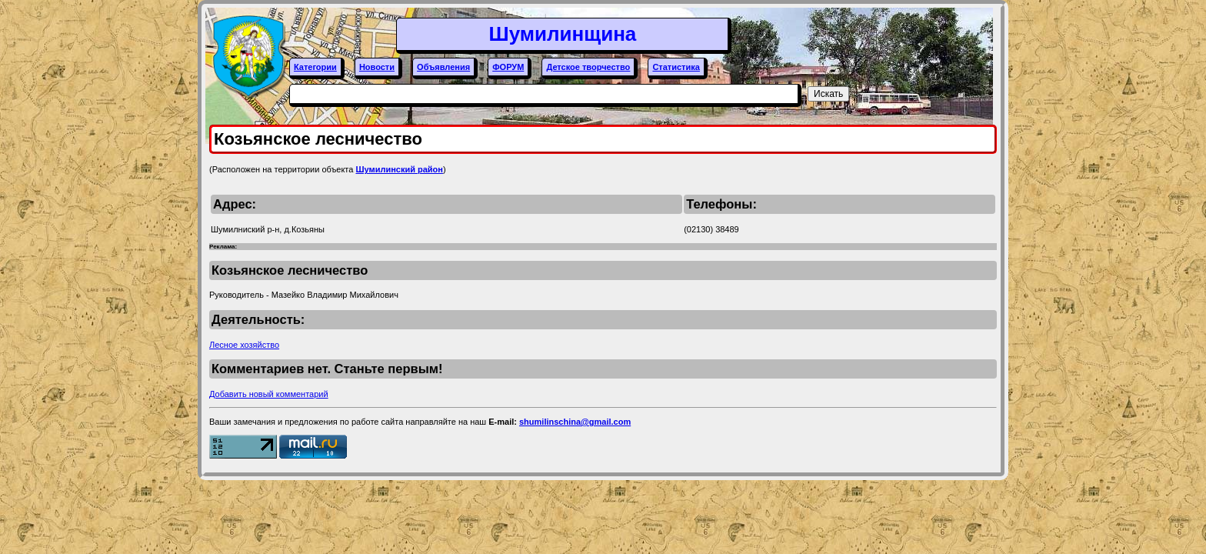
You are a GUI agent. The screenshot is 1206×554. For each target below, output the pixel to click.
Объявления (443, 67)
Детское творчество (588, 67)
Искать (828, 93)
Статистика (676, 67)
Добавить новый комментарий (268, 394)
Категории (315, 67)
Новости (377, 67)
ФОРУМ (508, 67)
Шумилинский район (399, 169)
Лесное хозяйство (244, 344)
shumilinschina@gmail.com (575, 421)
